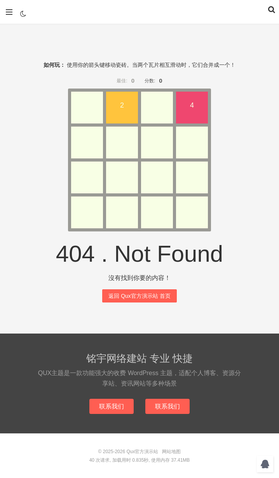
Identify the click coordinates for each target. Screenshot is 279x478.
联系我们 (111, 406)
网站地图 (171, 451)
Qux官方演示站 (139, 12)
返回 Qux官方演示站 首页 (139, 296)
